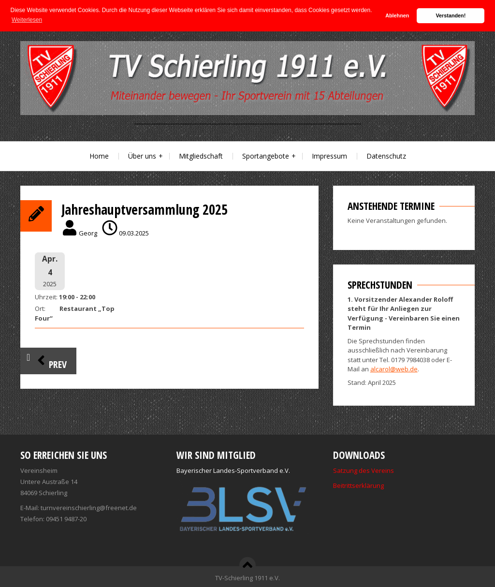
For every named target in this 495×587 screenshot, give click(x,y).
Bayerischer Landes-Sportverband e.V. (233, 470)
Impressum (329, 156)
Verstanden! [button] (451, 15)
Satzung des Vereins (363, 470)
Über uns (142, 156)
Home (99, 156)
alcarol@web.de (394, 369)
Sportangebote (265, 156)
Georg (88, 233)
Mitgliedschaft (201, 156)
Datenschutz (386, 156)
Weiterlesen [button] (27, 19)
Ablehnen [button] (397, 15)
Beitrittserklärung (358, 485)
